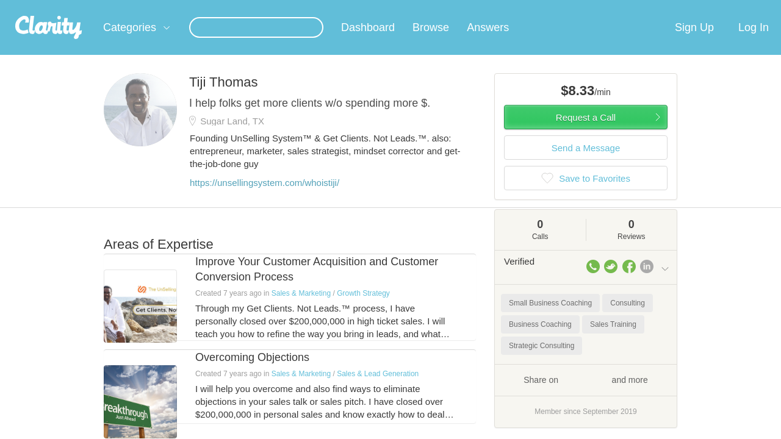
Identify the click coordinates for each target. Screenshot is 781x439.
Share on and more (586, 394)
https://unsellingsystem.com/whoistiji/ (264, 197)
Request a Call (586, 132)
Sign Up (694, 42)
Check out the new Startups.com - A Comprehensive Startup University (537, 8)
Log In (753, 42)
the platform (85, 7)
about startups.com (713, 8)
